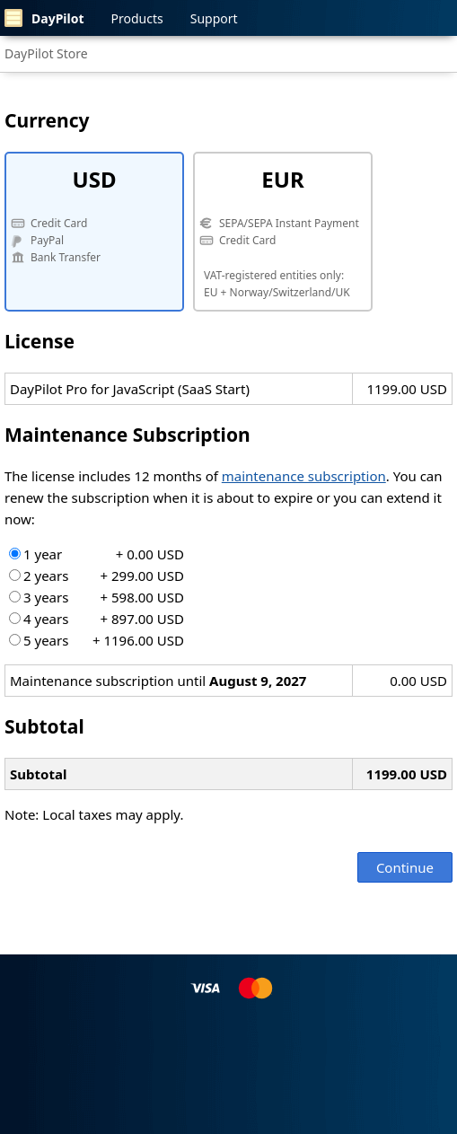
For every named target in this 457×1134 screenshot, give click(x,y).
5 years (96, 640)
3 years (96, 597)
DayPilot (44, 18)
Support (214, 18)
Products (137, 18)
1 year (96, 554)
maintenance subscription (304, 476)
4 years (96, 618)
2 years (96, 575)
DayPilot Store (46, 53)
